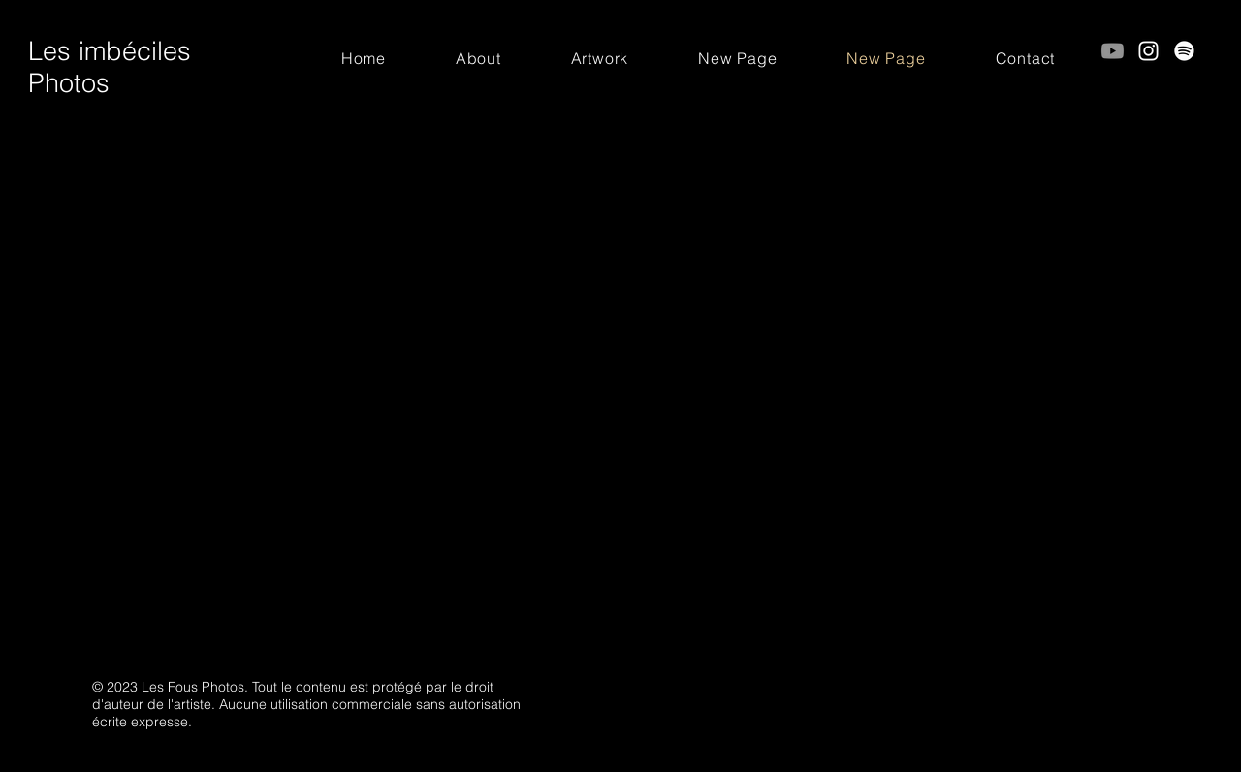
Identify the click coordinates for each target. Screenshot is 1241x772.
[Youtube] (1112, 51)
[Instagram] (1148, 51)
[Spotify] (1184, 51)
